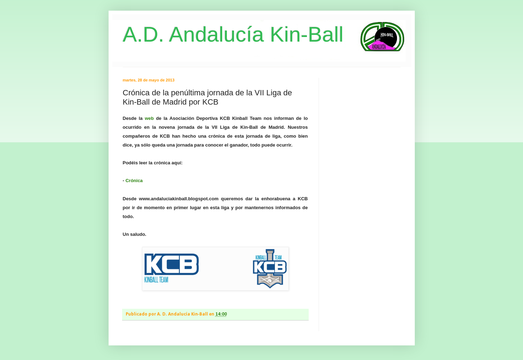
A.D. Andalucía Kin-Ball (233, 34)
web (149, 118)
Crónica (133, 180)
